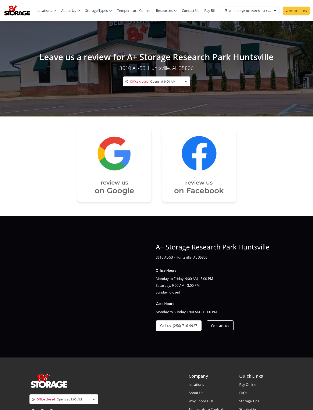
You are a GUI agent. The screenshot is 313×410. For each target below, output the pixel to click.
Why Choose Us (201, 401)
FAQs (243, 393)
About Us (196, 393)
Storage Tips (249, 401)
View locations (296, 11)
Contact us (220, 325)
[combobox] (156, 81)
